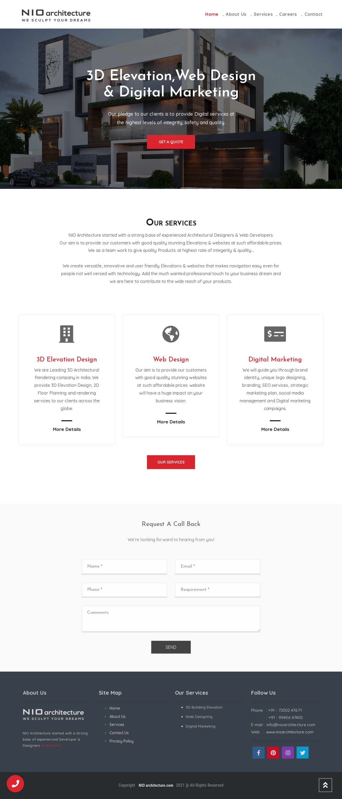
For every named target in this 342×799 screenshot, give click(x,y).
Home (211, 14)
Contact (313, 14)
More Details (67, 429)
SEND (171, 650)
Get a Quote (171, 141)
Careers (288, 14)
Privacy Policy (122, 744)
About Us (236, 14)
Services (263, 14)
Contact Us (119, 736)
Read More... (52, 749)
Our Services (171, 462)
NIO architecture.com (155, 785)
